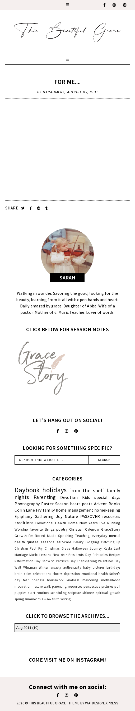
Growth (21, 535)
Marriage (21, 555)
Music (52, 535)
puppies (20, 593)
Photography (27, 503)
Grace (66, 548)
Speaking (65, 535)
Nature (71, 516)
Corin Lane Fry (28, 510)
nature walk (42, 586)
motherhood (110, 580)
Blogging (92, 542)
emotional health (94, 574)
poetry (62, 529)
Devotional (44, 523)
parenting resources (67, 586)
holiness (38, 580)
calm (27, 574)
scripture (74, 593)
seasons (47, 542)
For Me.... (67, 82)
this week (45, 599)
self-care (64, 542)
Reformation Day (27, 561)
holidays (54, 490)
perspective (91, 586)
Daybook (27, 490)
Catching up (110, 542)
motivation (23, 586)
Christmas (52, 548)
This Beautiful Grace (47, 703)
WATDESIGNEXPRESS (101, 703)
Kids (86, 497)
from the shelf (86, 490)
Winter (43, 567)
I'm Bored (37, 535)
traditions (24, 522)
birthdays (113, 567)
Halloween (80, 548)
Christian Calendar (84, 529)
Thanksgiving (87, 561)
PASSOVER (90, 516)
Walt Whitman (26, 567)
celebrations (42, 574)
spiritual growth (108, 593)
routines (43, 593)
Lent (117, 548)
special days (107, 497)
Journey (96, 548)
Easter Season (54, 503)
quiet (31, 593)
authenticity (72, 567)
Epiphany (23, 516)
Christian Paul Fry (29, 548)
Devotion (68, 497)
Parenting (45, 497)
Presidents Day (79, 555)
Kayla (108, 548)
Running (113, 523)
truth (56, 599)
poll (117, 586)
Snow (46, 561)
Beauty (78, 542)
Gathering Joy (49, 516)
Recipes (114, 555)
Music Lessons (40, 555)
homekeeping (107, 510)
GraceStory (110, 529)
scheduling (58, 593)
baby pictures (93, 567)
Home (73, 523)
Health (60, 523)
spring (19, 599)
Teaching (82, 535)
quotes (33, 542)
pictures (107, 586)
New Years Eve (93, 523)
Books (114, 503)
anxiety (55, 567)
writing (65, 599)
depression (72, 574)
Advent (100, 503)
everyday (99, 535)
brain (18, 574)
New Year (60, 555)
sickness (88, 593)
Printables (100, 555)
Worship (21, 529)
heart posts (81, 503)
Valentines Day (109, 561)
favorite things (42, 529)
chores (58, 574)
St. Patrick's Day (63, 561)
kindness (73, 580)
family (49, 510)
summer (31, 599)
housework (55, 580)
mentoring (90, 580)
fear (26, 580)
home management (74, 510)
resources (111, 516)
